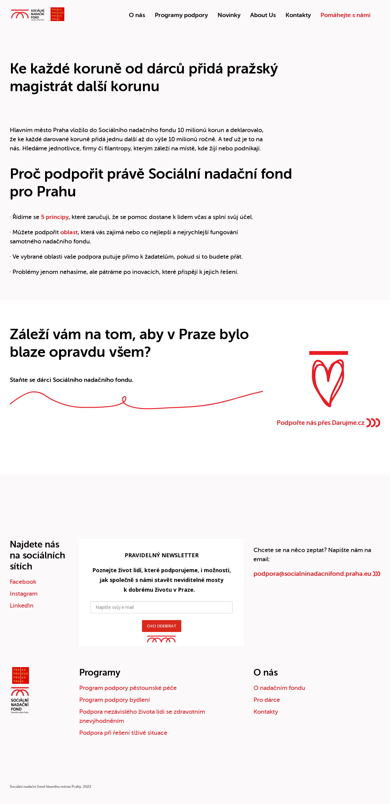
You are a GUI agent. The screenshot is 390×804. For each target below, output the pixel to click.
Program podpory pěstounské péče (128, 687)
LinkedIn (22, 605)
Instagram (23, 593)
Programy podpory (181, 15)
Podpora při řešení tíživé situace (123, 732)
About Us (263, 15)
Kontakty (298, 15)
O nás (137, 15)
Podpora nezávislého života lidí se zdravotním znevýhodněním (142, 716)
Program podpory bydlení (114, 699)
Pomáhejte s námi (345, 15)
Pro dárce (267, 699)
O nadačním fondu (279, 687)
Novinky (229, 15)
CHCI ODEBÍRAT (161, 626)
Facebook (23, 581)
